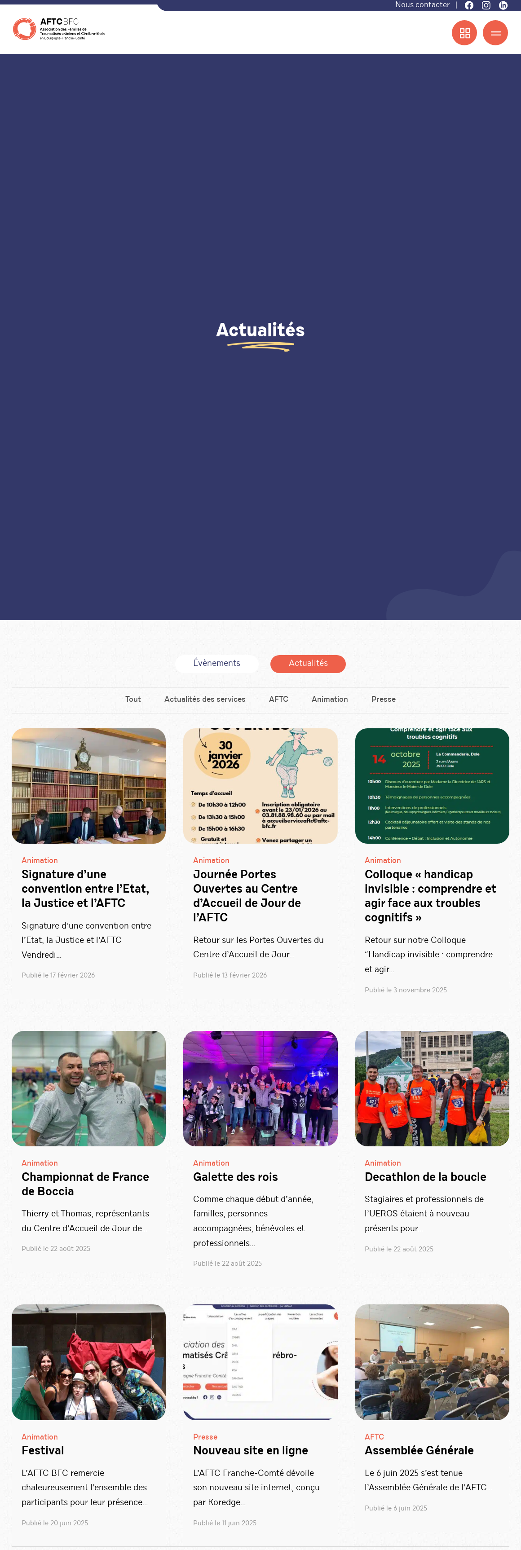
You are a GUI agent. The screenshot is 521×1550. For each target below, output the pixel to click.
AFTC (278, 703)
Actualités (308, 665)
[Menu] (495, 33)
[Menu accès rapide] (464, 33)
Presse (385, 703)
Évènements (216, 665)
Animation (331, 703)
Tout (131, 703)
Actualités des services (204, 703)
